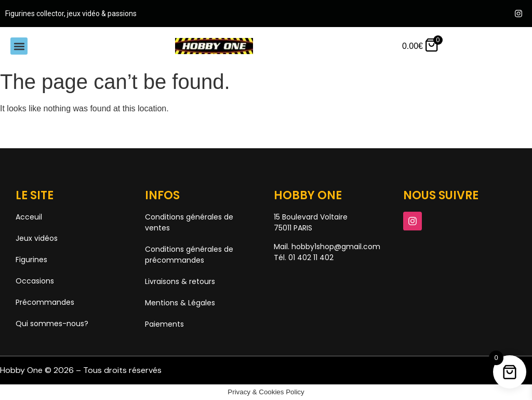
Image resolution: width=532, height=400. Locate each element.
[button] (19, 46)
